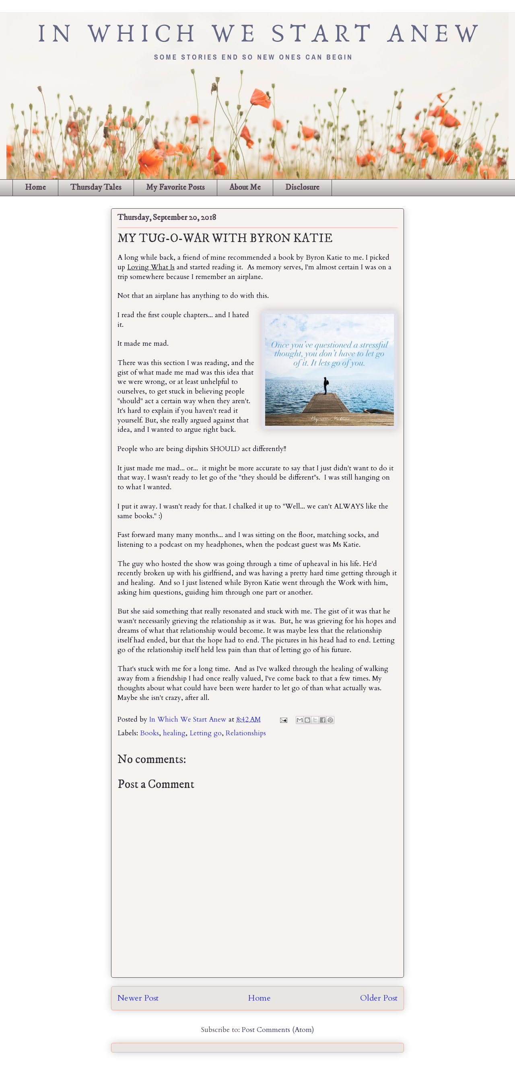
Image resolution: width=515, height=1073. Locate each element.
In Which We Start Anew (189, 719)
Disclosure (302, 188)
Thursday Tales (96, 188)
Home (35, 188)
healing (174, 733)
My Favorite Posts (175, 188)
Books (149, 733)
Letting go (206, 733)
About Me (245, 188)
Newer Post (138, 998)
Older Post (379, 998)
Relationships (246, 733)
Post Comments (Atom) (278, 1029)
